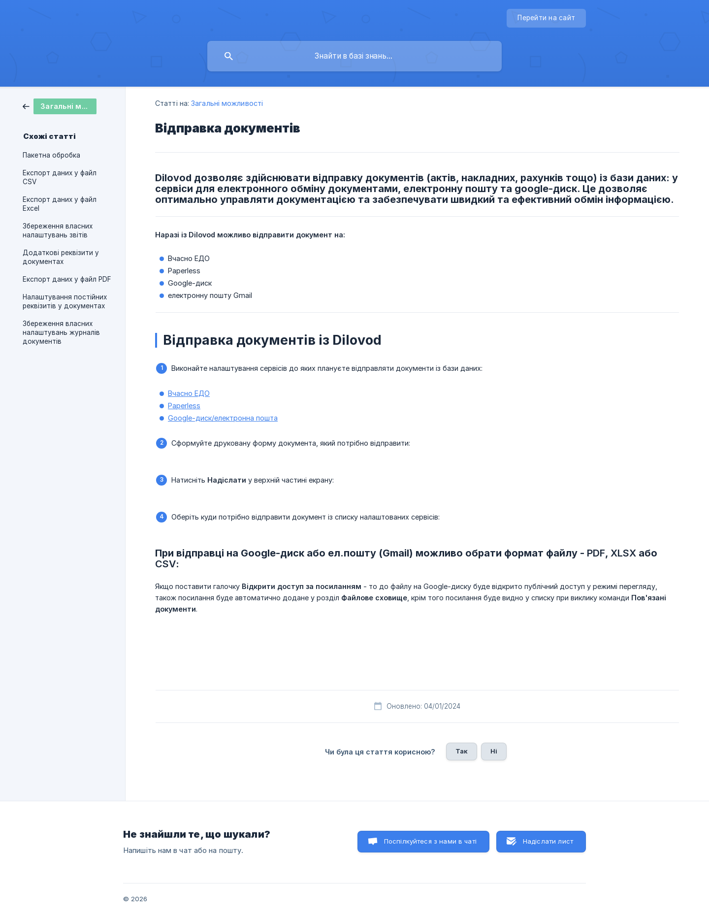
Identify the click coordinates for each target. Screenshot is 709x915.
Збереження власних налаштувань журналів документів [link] (61, 332)
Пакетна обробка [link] (51, 155)
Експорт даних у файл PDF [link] (67, 279)
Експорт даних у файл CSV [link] (60, 177)
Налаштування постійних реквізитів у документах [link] (65, 301)
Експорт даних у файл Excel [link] (60, 204)
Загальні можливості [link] (227, 103)
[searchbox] (354, 56)
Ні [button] (493, 751)
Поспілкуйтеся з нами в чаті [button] (430, 841)
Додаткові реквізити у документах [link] (61, 257)
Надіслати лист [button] (548, 841)
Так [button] (461, 751)
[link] (60, 105)
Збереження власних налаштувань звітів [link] (58, 230)
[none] (546, 18)
